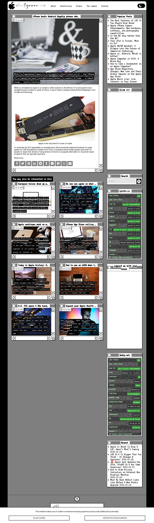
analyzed (72, 148)
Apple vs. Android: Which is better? (125, 54)
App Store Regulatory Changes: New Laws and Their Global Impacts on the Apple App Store (125, 72)
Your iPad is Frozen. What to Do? (124, 42)
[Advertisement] (124, 131)
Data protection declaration (115, 518)
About (53, 6)
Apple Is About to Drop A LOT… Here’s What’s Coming (124, 448)
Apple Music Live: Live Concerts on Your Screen (123, 80)
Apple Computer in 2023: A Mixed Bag (124, 59)
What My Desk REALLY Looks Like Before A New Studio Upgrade (124, 482)
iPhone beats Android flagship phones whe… (56, 16)
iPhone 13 (71, 88)
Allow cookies (39, 518)
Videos (79, 6)
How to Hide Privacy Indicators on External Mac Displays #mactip (125, 472)
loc (124, 229)
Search (139, 181)
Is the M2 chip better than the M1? (125, 37)
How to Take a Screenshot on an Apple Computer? (125, 65)
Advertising (66, 6)
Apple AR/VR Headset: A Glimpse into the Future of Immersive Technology (125, 48)
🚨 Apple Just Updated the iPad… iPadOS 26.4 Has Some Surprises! (125, 464)
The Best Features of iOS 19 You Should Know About (125, 21)
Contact (104, 6)
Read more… (19, 158)
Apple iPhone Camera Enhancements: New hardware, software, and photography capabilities (125, 29)
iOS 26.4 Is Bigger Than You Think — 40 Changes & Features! (125, 457)
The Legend (92, 6)
